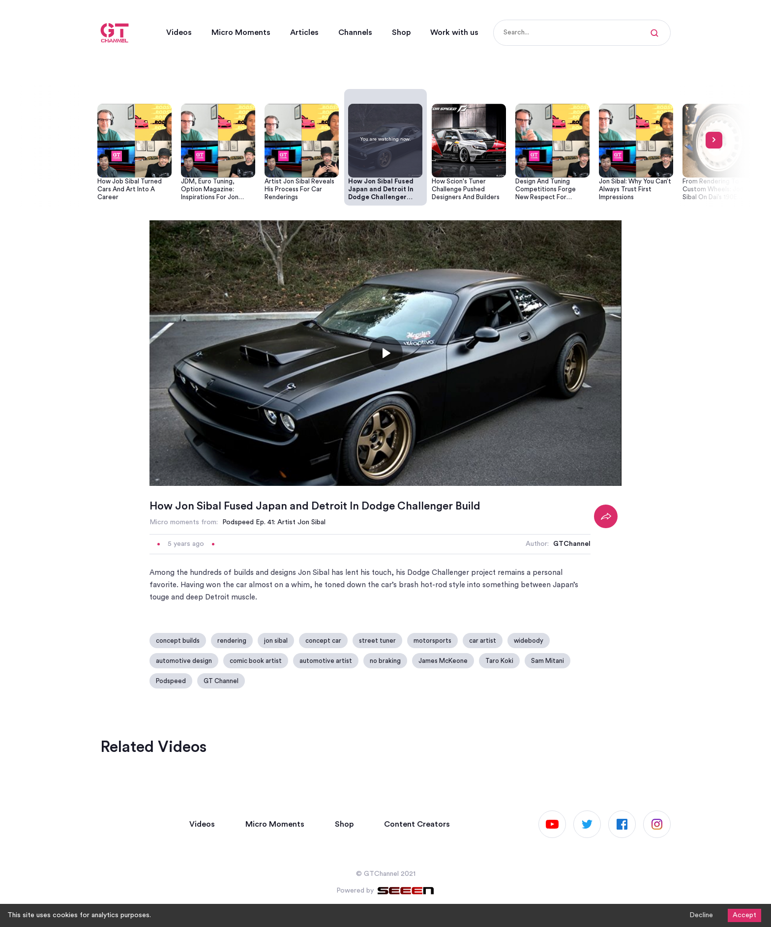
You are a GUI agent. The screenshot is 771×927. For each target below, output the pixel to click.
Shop (401, 32)
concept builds (178, 640)
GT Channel (221, 681)
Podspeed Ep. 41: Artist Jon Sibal (274, 522)
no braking (385, 661)
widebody (528, 640)
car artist (482, 640)
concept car (323, 640)
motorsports (432, 640)
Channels (355, 32)
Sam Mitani (547, 661)
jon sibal (276, 640)
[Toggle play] (385, 353)
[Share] (606, 516)
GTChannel (572, 543)
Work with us (454, 32)
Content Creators (417, 824)
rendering (231, 640)
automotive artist (325, 661)
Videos (179, 32)
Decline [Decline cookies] (701, 915)
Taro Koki (499, 661)
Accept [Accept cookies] (744, 915)
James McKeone (443, 661)
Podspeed (171, 681)
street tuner (377, 640)
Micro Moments (240, 32)
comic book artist (256, 661)
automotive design (184, 661)
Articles (304, 32)
